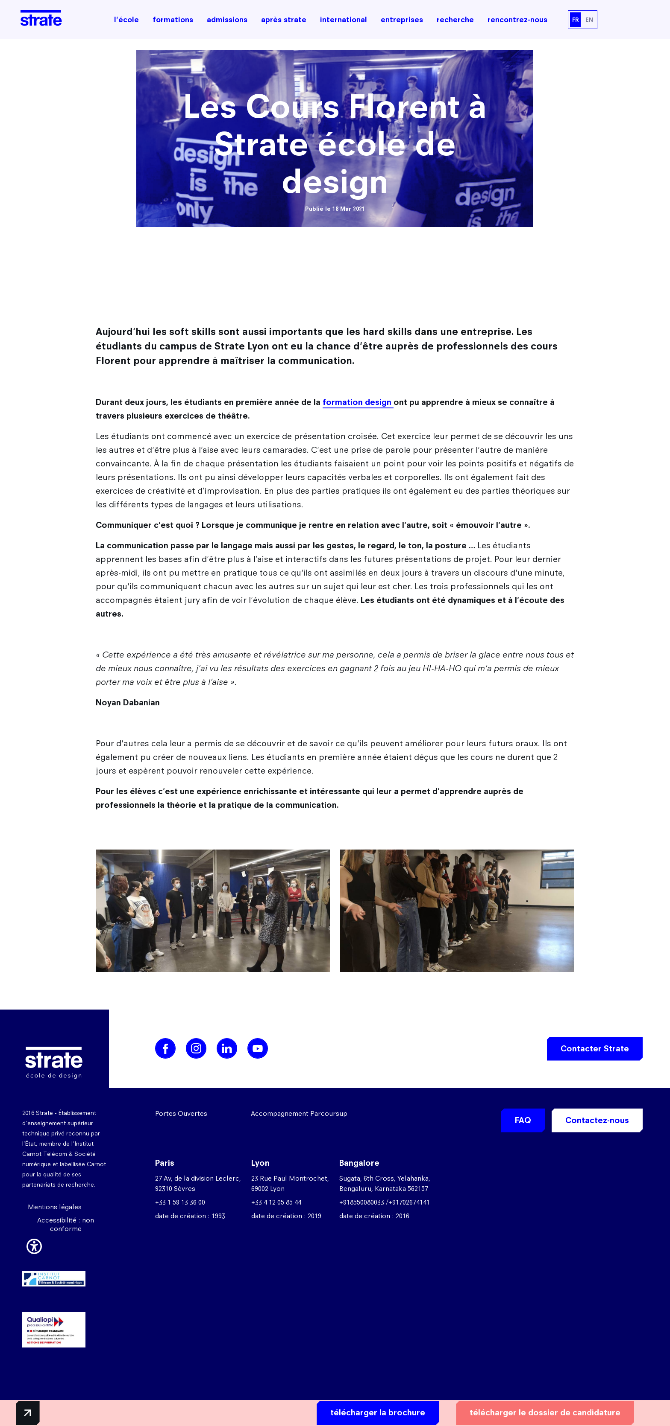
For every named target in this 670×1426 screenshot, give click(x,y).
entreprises (402, 19)
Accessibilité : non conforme (65, 1224)
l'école (126, 19)
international (343, 19)
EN (589, 19)
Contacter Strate (595, 1048)
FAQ (523, 1120)
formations (173, 19)
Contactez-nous (597, 1120)
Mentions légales (55, 1207)
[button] (34, 1244)
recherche (455, 19)
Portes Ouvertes (181, 1113)
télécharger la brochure (358, 1412)
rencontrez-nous (517, 19)
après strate (283, 19)
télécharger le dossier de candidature (525, 1412)
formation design (358, 402)
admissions (227, 19)
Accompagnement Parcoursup (299, 1113)
